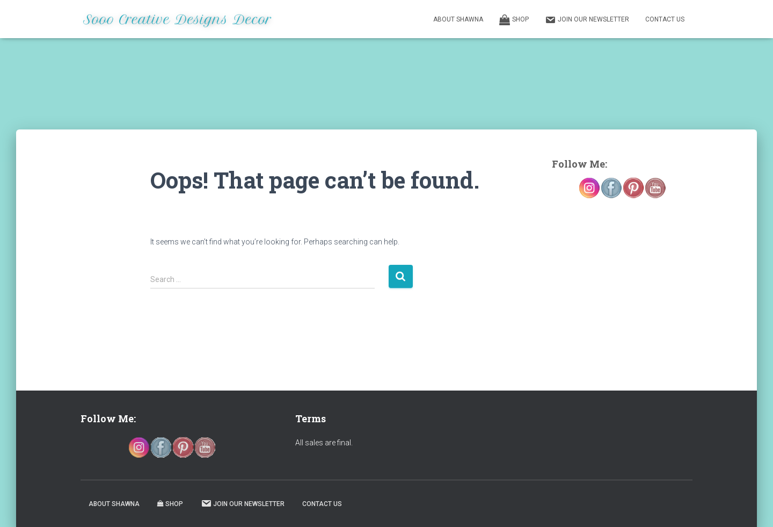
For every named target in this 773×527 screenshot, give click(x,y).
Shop (514, 20)
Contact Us (664, 19)
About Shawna (458, 19)
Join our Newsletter (587, 20)
